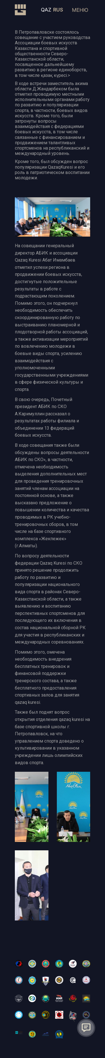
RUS (58, 10)
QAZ (46, 10)
